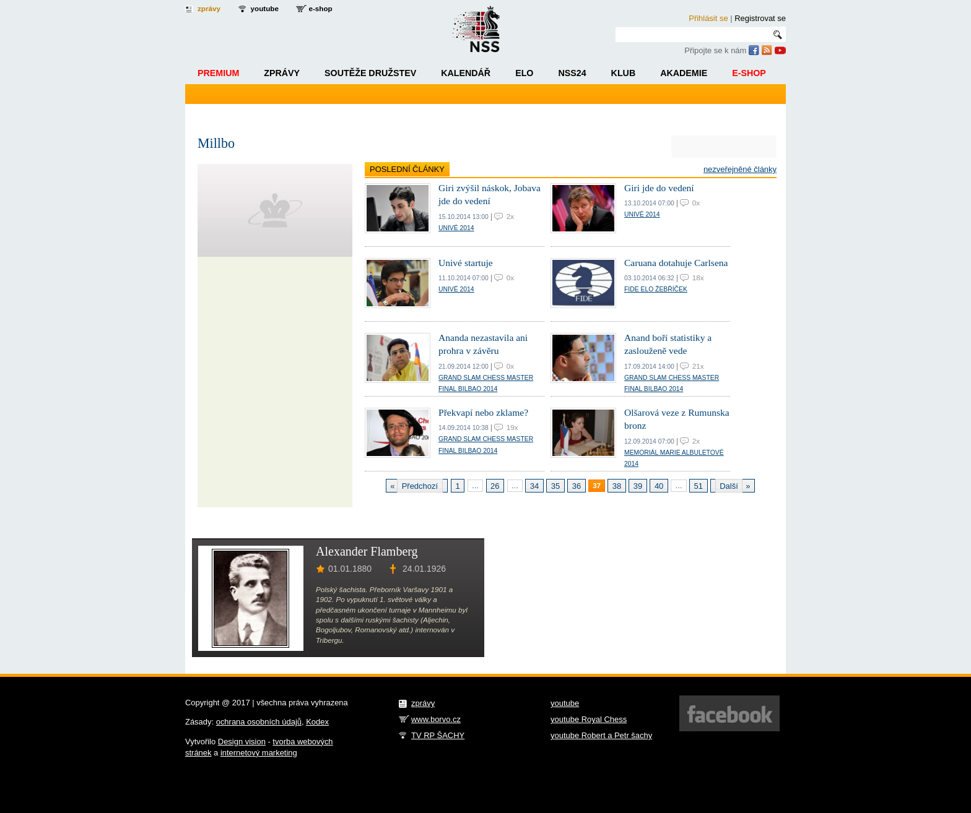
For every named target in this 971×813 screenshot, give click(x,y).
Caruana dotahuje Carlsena (676, 262)
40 (659, 486)
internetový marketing (258, 752)
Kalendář (465, 73)
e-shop (320, 8)
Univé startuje (465, 262)
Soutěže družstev (370, 73)
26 (494, 486)
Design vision (242, 741)
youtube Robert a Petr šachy (601, 735)
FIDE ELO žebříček (655, 289)
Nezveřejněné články (740, 169)
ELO (524, 73)
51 (698, 486)
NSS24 (572, 73)
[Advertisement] (636, 600)
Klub (623, 73)
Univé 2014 (456, 228)
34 (534, 486)
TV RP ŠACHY (437, 735)
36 (576, 486)
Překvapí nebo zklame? (483, 412)
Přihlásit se (708, 18)
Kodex (317, 721)
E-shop (749, 73)
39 (638, 486)
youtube (265, 8)
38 (616, 486)
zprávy (209, 8)
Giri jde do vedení (659, 188)
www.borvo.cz (436, 719)
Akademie (683, 73)
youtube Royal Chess (589, 719)
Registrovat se (760, 18)
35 (555, 486)
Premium (218, 73)
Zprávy (282, 73)
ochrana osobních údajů (259, 721)
